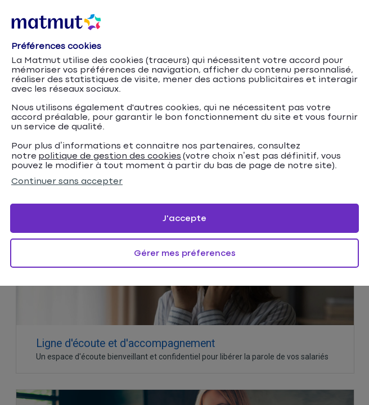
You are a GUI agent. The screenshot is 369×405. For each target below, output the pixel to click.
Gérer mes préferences (185, 253)
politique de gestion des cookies (109, 156)
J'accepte (184, 218)
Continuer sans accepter (67, 181)
